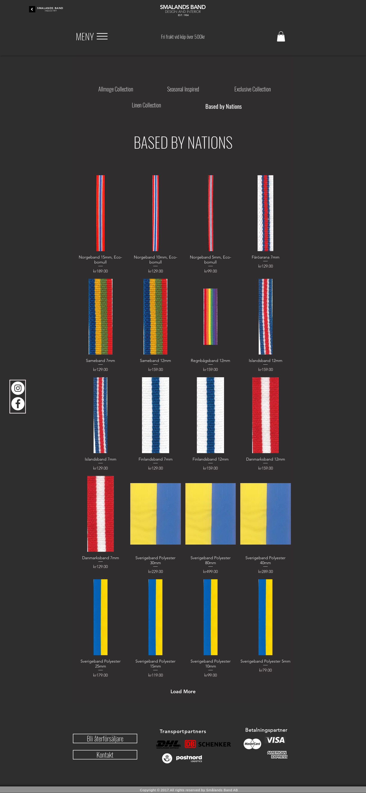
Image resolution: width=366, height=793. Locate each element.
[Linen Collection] (146, 104)
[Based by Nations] (223, 106)
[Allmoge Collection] (116, 88)
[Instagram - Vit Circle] (18, 388)
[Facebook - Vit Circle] (18, 403)
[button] (85, 36)
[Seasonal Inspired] (183, 88)
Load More (183, 691)
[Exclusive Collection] (253, 88)
